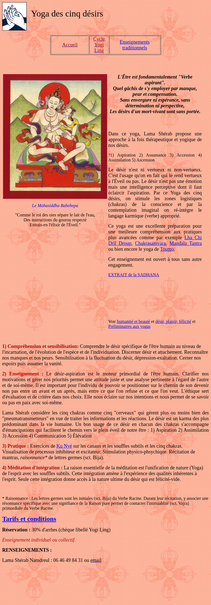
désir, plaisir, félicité (173, 321)
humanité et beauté (133, 321)
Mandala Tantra (186, 243)
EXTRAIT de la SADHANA (133, 274)
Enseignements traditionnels (135, 45)
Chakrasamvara (150, 243)
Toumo (167, 249)
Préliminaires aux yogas (129, 326)
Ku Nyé (64, 446)
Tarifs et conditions (29, 518)
